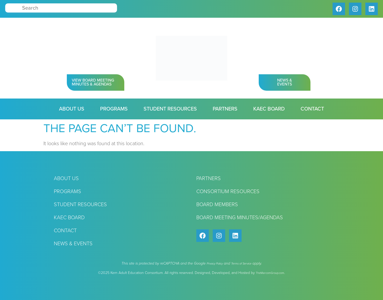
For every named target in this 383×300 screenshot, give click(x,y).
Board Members (217, 204)
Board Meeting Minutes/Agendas (239, 218)
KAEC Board (269, 109)
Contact (312, 109)
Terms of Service (241, 263)
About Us (71, 109)
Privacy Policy (215, 263)
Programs (114, 109)
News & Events (73, 244)
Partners (225, 109)
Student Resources (170, 109)
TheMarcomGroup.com (270, 273)
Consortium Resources (227, 191)
